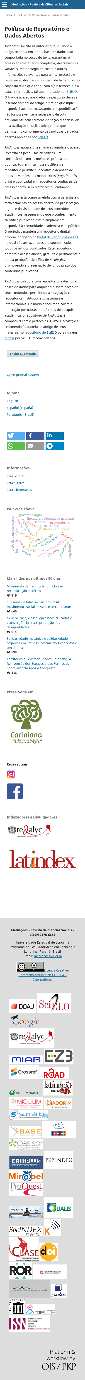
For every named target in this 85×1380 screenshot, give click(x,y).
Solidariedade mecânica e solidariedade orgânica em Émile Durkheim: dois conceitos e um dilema (42, 643)
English (12, 401)
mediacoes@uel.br (48, 956)
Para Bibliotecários (19, 490)
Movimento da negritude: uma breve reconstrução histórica (35, 588)
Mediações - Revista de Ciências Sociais (39, 4)
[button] (16, 436)
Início (8, 15)
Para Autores (15, 483)
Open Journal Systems (23, 375)
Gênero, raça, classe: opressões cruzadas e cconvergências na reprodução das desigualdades (39, 622)
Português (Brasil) (20, 414)
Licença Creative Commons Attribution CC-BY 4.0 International (44, 975)
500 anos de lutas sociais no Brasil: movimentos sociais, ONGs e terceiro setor (39, 604)
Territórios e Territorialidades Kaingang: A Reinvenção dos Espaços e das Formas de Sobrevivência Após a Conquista (39, 663)
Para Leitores (15, 476)
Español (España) (20, 407)
